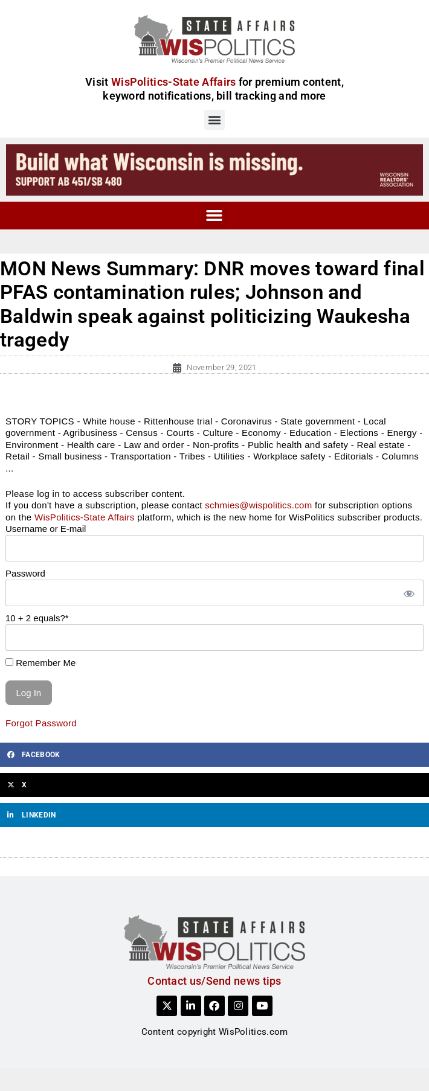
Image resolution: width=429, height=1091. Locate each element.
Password (25, 573)
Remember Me (40, 662)
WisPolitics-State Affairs (84, 517)
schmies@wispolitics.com (258, 505)
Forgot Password (41, 723)
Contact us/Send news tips (214, 980)
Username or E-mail (45, 528)
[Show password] (408, 593)
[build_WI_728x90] (214, 169)
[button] (214, 120)
